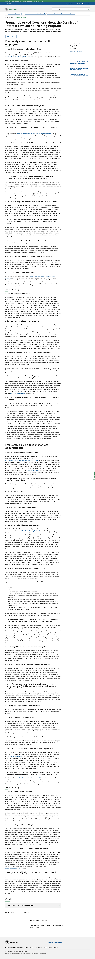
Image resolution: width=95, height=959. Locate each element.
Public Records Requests (51, 947)
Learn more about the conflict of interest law (35, 13)
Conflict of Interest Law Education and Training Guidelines (33, 133)
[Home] (6, 14)
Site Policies (38, 947)
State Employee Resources (14, 13)
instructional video (33, 470)
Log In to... (10, 36)
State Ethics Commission (20, 17)
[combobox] (71, 9)
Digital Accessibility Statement (14, 947)
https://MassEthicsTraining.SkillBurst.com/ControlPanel (21, 460)
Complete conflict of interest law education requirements (61, 13)
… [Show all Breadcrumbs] (22, 13)
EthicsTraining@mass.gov (15, 756)
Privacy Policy (29, 947)
